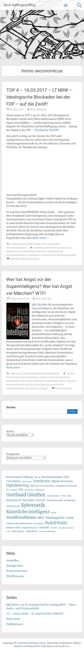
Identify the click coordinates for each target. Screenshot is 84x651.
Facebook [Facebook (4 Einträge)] (13, 490)
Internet (27, 373)
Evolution (18, 377)
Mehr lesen (41, 237)
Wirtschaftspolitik (16, 247)
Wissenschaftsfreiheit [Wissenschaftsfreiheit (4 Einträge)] (47, 532)
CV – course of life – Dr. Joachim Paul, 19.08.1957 (34, 613)
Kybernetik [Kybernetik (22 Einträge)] (33, 505)
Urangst (43, 388)
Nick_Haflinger (38, 109)
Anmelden (12, 560)
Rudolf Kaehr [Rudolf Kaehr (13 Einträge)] (56, 523)
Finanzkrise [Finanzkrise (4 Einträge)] (29, 490)
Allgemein (16, 373)
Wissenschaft (52, 373)
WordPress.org (15, 576)
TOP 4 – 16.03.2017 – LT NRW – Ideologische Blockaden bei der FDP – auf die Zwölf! (39, 97)
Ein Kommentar (63, 388)
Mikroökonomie (38, 251)
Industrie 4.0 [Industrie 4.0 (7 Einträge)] (13, 500)
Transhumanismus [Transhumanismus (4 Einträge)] (66, 528)
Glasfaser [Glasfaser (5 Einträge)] (40, 489)
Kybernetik (38, 373)
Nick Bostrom (32, 384)
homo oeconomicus (60, 247)
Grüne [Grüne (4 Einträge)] (63, 496)
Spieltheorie (34, 255)
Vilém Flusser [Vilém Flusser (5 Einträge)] (18, 531)
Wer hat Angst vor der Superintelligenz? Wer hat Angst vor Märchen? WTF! (39, 286)
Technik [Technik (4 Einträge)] (54, 528)
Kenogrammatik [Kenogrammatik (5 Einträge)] (55, 500)
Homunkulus (13, 381)
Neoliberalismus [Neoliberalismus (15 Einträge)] (21, 517)
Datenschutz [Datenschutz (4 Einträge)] (27, 481)
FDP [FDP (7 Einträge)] (21, 489)
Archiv (10, 431)
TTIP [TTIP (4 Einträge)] (8, 532)
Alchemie (39, 247)
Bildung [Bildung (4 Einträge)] (37, 477)
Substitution (48, 255)
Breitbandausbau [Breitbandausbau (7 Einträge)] (52, 476)
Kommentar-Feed (16, 570)
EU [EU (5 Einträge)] (7, 489)
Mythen (71, 381)
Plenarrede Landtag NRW (46, 244)
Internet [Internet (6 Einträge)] (40, 500)
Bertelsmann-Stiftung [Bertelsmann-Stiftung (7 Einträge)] (19, 476)
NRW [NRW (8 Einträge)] (40, 517)
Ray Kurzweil (48, 384)
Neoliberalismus (15, 384)
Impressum (13, 618)
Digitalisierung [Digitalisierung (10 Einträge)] (17, 485)
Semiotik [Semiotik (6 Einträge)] (44, 527)
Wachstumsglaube (66, 255)
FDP (47, 247)
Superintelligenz (42, 308)
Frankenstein (32, 377)
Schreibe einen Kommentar (24, 258)
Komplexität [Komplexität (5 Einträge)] (70, 500)
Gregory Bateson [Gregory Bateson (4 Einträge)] (53, 496)
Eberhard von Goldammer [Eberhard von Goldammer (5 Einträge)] (42, 485)
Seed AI (60, 384)
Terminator (31, 388)
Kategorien (13, 454)
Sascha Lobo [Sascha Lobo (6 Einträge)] (13, 527)
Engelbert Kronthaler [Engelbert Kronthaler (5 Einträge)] (66, 485)
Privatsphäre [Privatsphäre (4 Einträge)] (39, 524)
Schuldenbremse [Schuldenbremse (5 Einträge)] (29, 527)
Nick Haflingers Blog (20, 5)
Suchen (10, 407)
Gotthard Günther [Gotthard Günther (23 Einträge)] (25, 495)
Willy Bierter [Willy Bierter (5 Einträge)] (32, 531)
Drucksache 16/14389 (46, 130)
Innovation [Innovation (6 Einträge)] (29, 500)
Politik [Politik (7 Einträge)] (70, 517)
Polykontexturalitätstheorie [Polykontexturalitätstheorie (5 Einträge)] (19, 523)
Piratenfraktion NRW (21, 244)
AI (68, 373)
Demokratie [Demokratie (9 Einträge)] (41, 481)
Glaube (43, 377)
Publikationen (14, 624)
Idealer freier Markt (17, 251)
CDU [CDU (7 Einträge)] (66, 476)
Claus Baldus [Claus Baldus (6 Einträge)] (13, 481)
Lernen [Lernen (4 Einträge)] (53, 513)
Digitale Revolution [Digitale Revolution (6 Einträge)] (62, 481)
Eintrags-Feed (14, 565)
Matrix (62, 381)
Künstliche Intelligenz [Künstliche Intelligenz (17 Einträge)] (27, 511)
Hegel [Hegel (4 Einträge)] (69, 496)
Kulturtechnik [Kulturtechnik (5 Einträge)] (13, 506)
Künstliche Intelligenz (33, 381)
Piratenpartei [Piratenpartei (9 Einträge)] (54, 517)
